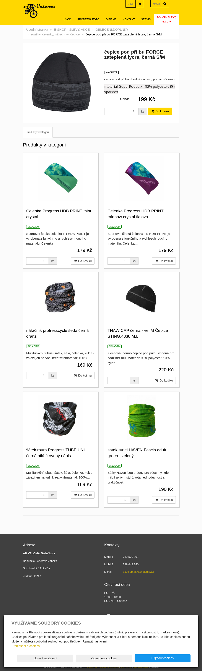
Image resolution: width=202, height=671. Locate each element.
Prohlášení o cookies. (26, 646)
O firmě (111, 19)
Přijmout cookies (174, 658)
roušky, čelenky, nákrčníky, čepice (55, 34)
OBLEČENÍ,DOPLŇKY (112, 29)
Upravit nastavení (102, 658)
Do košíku (160, 111)
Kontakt (129, 19)
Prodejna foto (88, 19)
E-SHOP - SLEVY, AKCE (166, 19)
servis (146, 19)
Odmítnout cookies (138, 658)
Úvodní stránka (37, 29)
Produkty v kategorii (37, 132)
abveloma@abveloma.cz (138, 571)
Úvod (67, 19)
